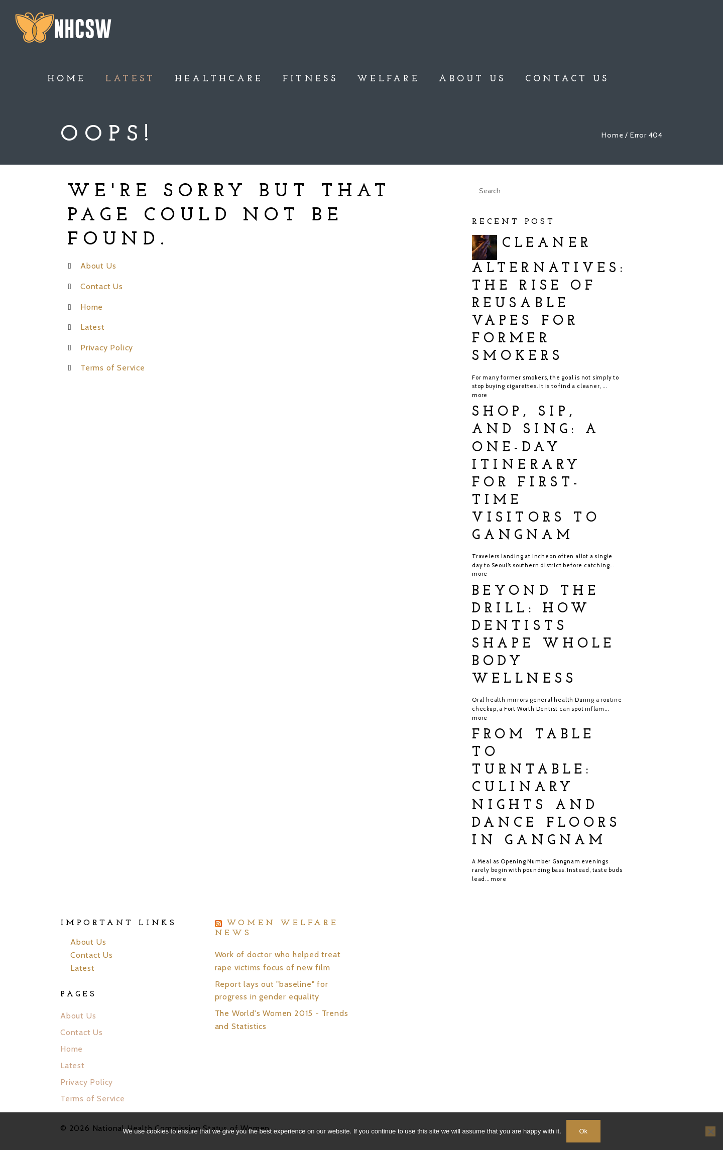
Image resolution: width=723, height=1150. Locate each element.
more (480, 395)
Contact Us (101, 286)
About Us (98, 266)
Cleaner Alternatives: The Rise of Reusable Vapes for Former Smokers (549, 300)
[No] (710, 1131)
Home (612, 135)
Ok (583, 1131)
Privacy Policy (106, 347)
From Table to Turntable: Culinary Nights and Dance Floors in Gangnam (546, 788)
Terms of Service (112, 367)
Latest (92, 327)
